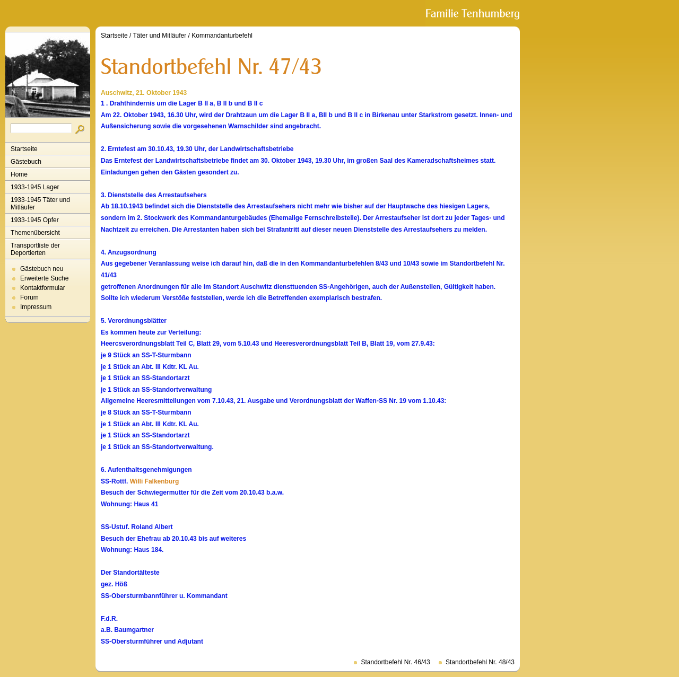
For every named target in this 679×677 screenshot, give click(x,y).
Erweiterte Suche (44, 278)
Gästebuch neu (41, 268)
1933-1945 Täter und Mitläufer (40, 203)
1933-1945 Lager (35, 187)
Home (19, 174)
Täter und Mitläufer (160, 35)
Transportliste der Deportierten (35, 249)
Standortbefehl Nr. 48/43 (480, 662)
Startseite (24, 149)
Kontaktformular (42, 288)
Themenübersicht (35, 232)
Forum (29, 297)
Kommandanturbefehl (222, 35)
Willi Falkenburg (154, 481)
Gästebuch (26, 161)
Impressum (35, 307)
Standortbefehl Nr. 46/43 (395, 662)
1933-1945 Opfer (35, 220)
